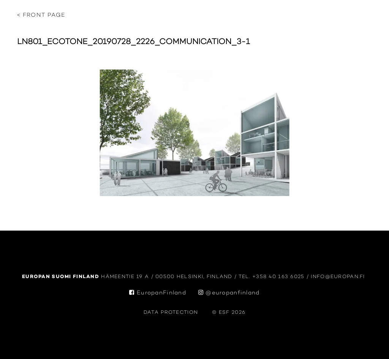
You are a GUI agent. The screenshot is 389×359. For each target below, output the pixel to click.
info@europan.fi (339, 276)
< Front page (41, 15)
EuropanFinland (157, 293)
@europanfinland (229, 293)
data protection (171, 312)
